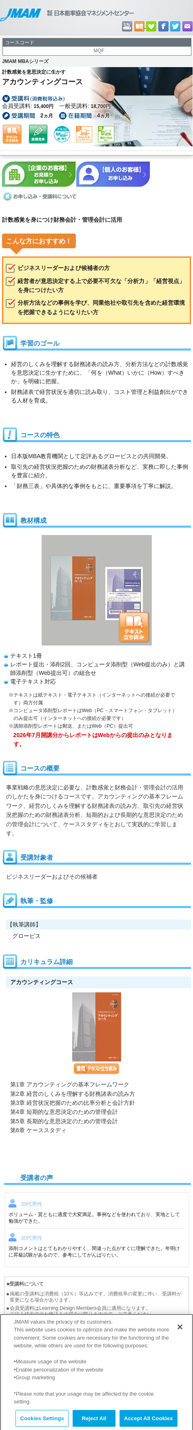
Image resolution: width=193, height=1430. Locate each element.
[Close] (180, 1334)
